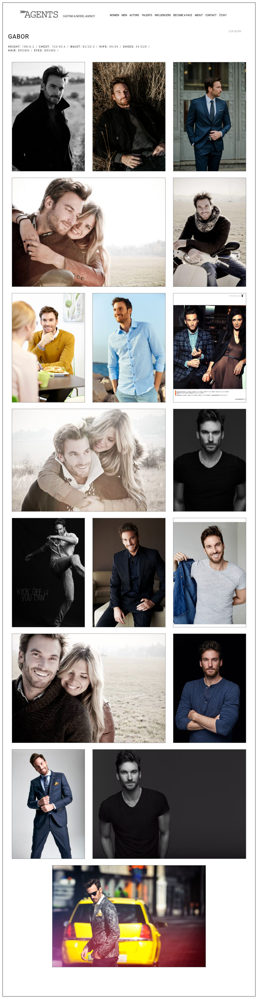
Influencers (163, 15)
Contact (211, 15)
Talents (147, 15)
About (199, 15)
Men (124, 15)
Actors (134, 15)
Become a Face (182, 15)
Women (114, 15)
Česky (223, 15)
